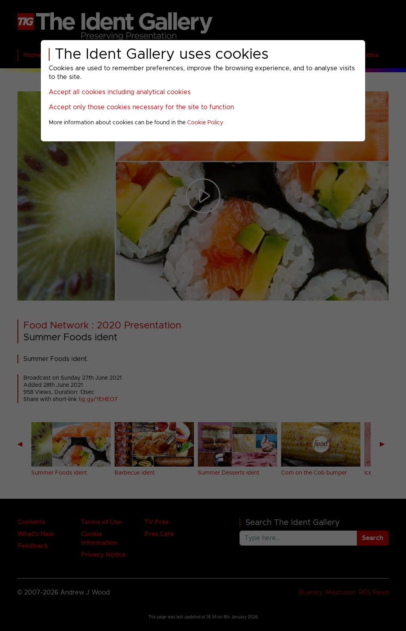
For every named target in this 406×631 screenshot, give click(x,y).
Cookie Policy (205, 122)
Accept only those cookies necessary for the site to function (141, 107)
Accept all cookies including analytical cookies (120, 92)
